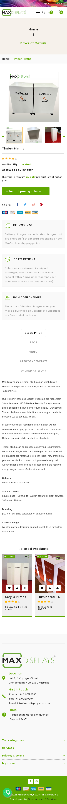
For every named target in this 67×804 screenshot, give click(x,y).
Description (33, 333)
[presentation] (3, 136)
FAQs (33, 342)
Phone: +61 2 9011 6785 (22, 694)
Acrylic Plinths (15, 597)
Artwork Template (33, 361)
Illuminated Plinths (50, 597)
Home (33, 29)
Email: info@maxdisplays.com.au (29, 703)
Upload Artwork (33, 370)
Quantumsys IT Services (42, 799)
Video (33, 352)
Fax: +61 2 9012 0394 (21, 698)
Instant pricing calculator (26, 191)
